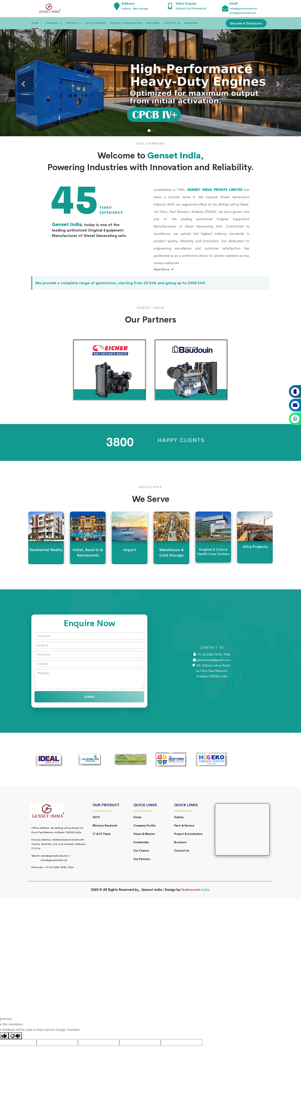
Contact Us (181, 850)
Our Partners (141, 859)
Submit (89, 697)
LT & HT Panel (102, 834)
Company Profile (144, 825)
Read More (163, 269)
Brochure (180, 842)
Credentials (141, 842)
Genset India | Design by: (161, 889)
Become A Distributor (246, 23)
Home (137, 817)
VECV (96, 817)
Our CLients (141, 850)
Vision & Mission (144, 834)
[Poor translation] (15, 1035)
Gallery (179, 817)
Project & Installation (188, 834)
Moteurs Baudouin (105, 825)
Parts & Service (184, 825)
